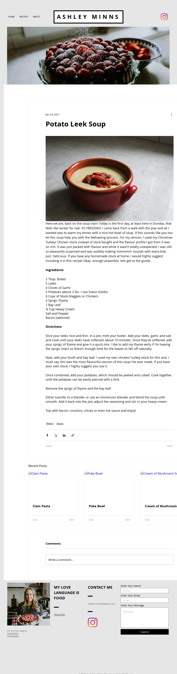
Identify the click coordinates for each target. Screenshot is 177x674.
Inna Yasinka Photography (13, 634)
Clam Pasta (41, 506)
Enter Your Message (132, 605)
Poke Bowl (97, 506)
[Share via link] (72, 435)
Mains (49, 423)
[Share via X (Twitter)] (55, 435)
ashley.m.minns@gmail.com (101, 603)
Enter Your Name (131, 586)
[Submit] (145, 632)
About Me (59, 614)
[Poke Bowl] (110, 486)
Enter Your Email (130, 595)
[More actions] (171, 114)
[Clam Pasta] (53, 486)
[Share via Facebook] (47, 435)
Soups (59, 423)
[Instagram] (164, 16)
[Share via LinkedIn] (64, 435)
